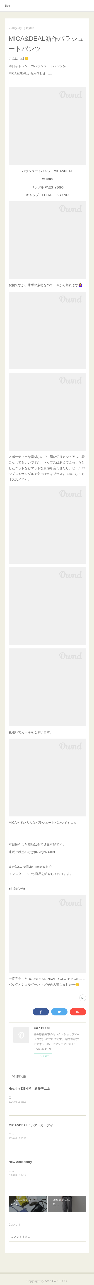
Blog (7, 5)
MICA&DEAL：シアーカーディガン (34, 1125)
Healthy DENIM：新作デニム (29, 1088)
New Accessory (20, 1162)
